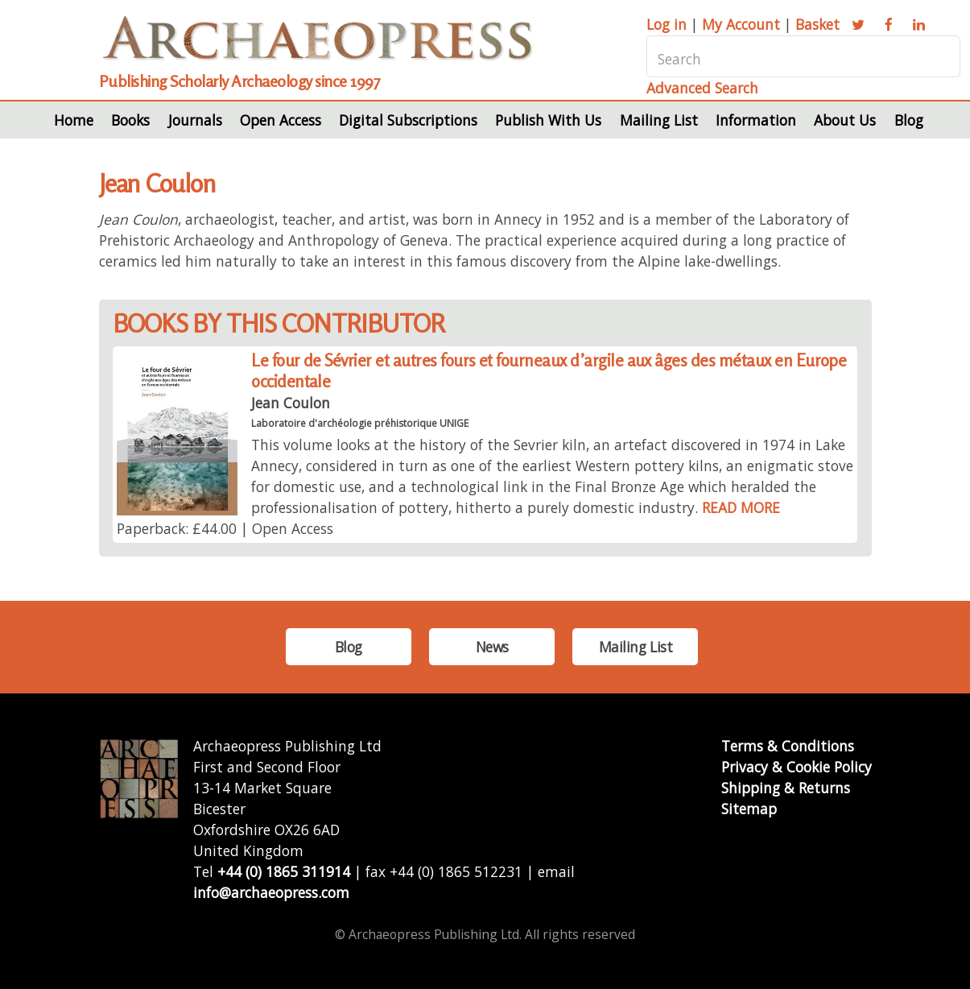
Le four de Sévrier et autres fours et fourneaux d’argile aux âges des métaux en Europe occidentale (548, 370)
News (492, 646)
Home (73, 120)
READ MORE (741, 507)
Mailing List (659, 120)
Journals (195, 120)
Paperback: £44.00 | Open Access (225, 528)
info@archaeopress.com (271, 892)
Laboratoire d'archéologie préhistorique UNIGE (359, 423)
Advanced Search (702, 87)
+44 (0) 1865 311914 (283, 871)
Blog (908, 120)
